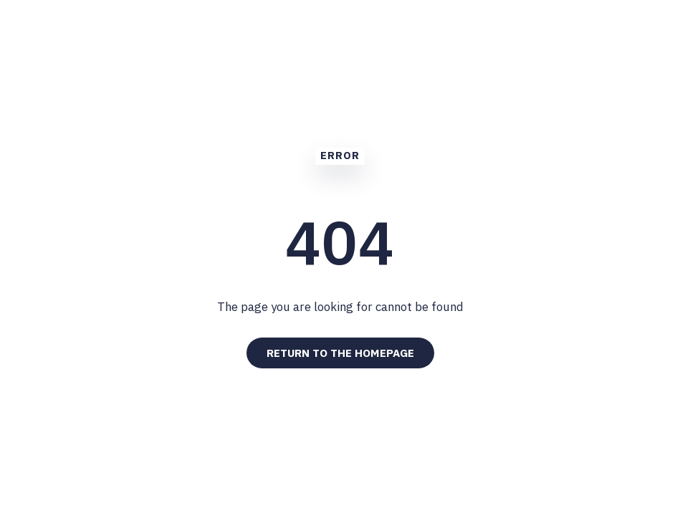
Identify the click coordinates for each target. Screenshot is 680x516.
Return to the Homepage (340, 352)
